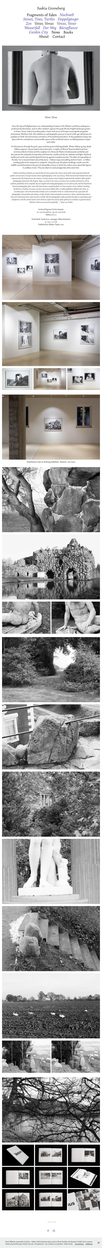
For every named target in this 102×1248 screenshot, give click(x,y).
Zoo (28, 23)
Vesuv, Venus (44, 23)
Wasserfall (32, 28)
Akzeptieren (79, 1244)
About (44, 36)
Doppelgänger (68, 19)
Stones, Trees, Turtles (39, 19)
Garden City (38, 32)
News (55, 32)
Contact (58, 36)
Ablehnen (89, 1244)
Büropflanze (68, 28)
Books (68, 32)
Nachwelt (67, 15)
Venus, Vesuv (66, 23)
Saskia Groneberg (51, 8)
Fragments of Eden (42, 14)
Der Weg (49, 28)
